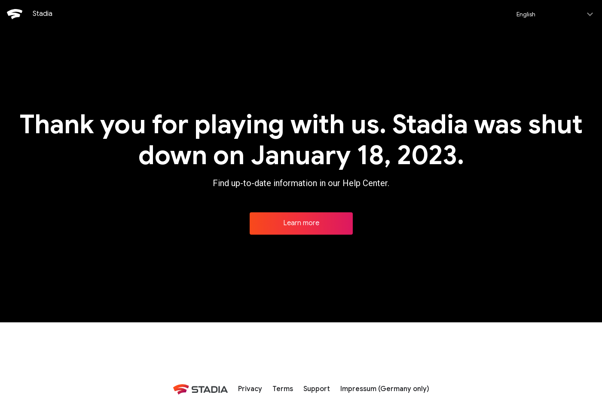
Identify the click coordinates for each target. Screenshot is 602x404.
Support (316, 388)
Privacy (250, 388)
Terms (282, 388)
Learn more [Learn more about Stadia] (301, 222)
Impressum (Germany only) (384, 388)
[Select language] (554, 14)
